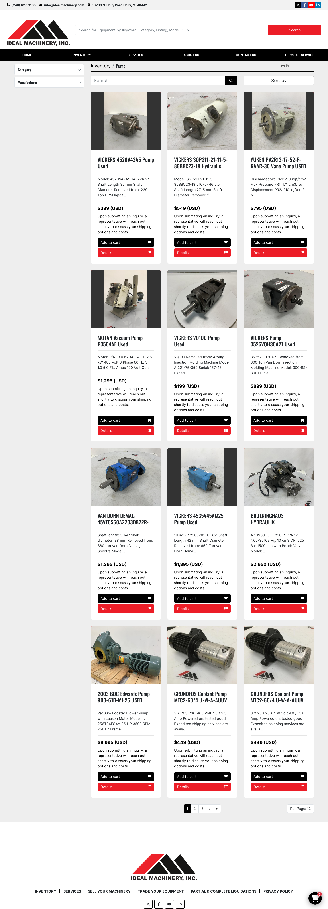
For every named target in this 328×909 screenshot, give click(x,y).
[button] (136, 55)
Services (135, 55)
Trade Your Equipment (161, 891)
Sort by (279, 80)
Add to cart (125, 242)
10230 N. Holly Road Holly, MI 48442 (119, 5)
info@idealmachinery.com (64, 5)
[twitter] (298, 5)
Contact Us (246, 55)
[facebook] (304, 5)
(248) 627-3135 (24, 5)
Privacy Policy (278, 891)
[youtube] (311, 5)
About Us (191, 55)
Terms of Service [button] (299, 55)
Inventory (82, 55)
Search (295, 30)
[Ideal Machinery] (164, 864)
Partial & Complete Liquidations (223, 891)
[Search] (171, 30)
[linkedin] (318, 5)
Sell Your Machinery (109, 891)
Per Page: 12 (300, 808)
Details (125, 252)
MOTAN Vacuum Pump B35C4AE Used (120, 341)
